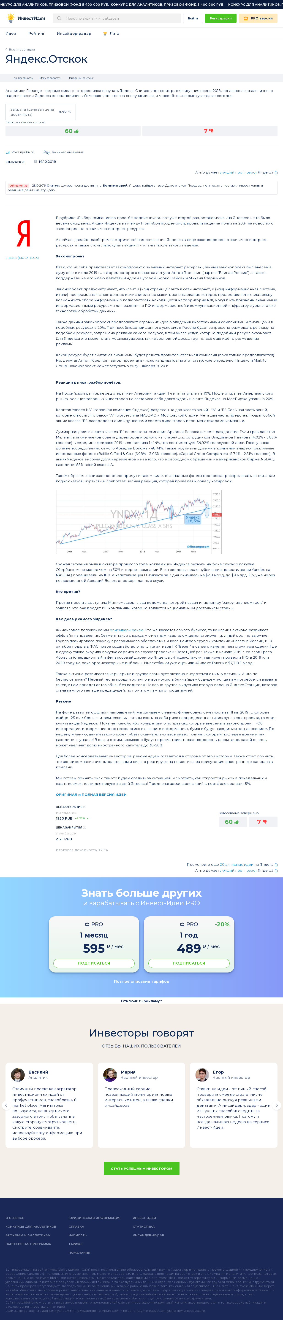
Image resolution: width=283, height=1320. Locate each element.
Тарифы (76, 1244)
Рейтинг (36, 33)
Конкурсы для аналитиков (30, 1226)
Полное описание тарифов (141, 981)
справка (76, 1226)
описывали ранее (126, 630)
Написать (78, 1235)
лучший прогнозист (238, 172)
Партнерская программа (28, 1244)
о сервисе (14, 1218)
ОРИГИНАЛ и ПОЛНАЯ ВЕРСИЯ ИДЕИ (91, 794)
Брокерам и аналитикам (28, 1235)
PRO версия (262, 18)
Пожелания (79, 1252)
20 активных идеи (237, 864)
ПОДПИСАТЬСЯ (94, 963)
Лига (114, 33)
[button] (6, 1105)
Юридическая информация (94, 1218)
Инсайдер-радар (74, 33)
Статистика (144, 1226)
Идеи (10, 33)
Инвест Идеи (144, 1218)
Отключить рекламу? (141, 1001)
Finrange (15, 162)
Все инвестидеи (22, 49)
